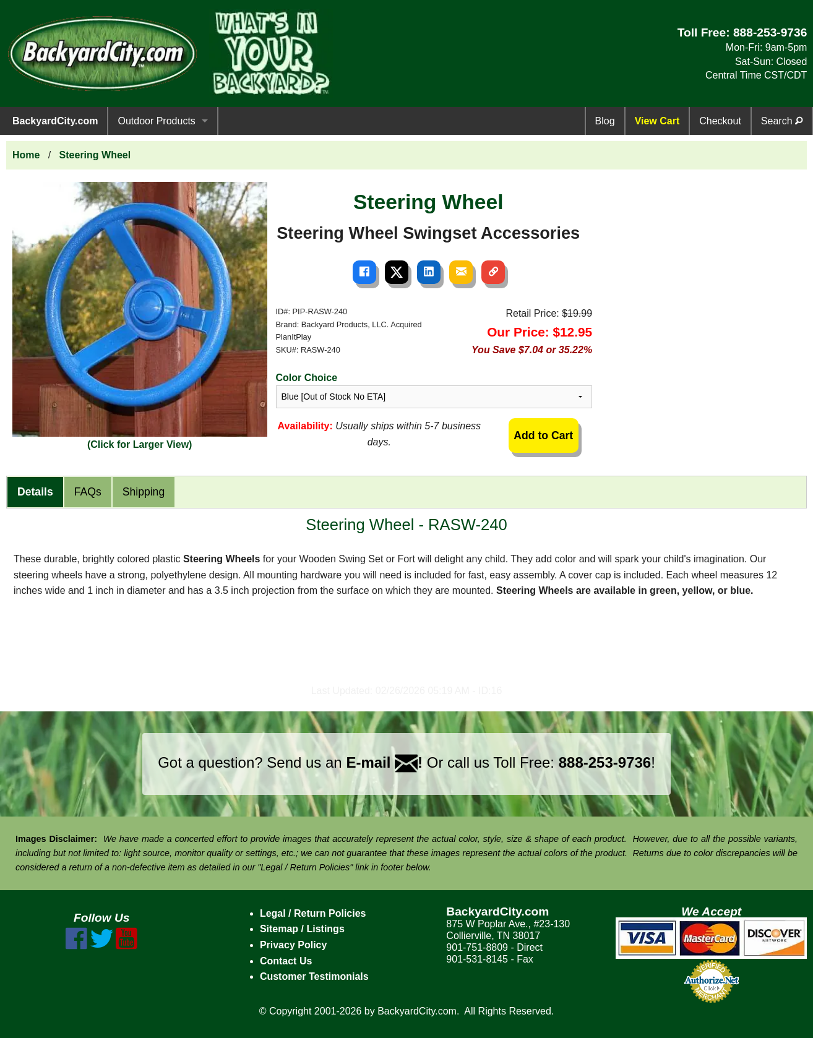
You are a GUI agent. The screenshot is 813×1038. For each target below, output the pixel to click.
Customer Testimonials (314, 976)
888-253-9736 (770, 32)
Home (26, 155)
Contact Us (286, 961)
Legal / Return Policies (313, 913)
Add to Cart (543, 435)
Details (35, 492)
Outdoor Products (156, 121)
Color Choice (307, 377)
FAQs (87, 492)
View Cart (657, 121)
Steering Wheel (95, 155)
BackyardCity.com (55, 121)
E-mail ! (384, 762)
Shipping (144, 492)
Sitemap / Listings (302, 929)
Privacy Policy (293, 945)
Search (781, 121)
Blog (605, 121)
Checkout (720, 121)
